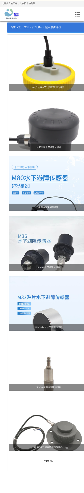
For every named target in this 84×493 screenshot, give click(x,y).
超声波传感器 (57, 27)
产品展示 (41, 27)
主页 (30, 27)
